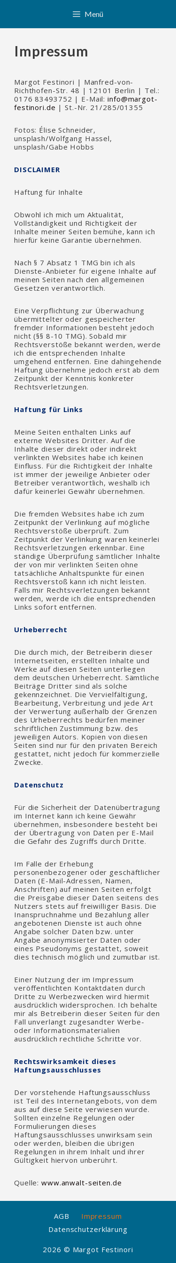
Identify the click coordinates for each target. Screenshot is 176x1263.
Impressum (101, 1216)
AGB (61, 1216)
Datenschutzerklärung (88, 1229)
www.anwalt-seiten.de (81, 1182)
